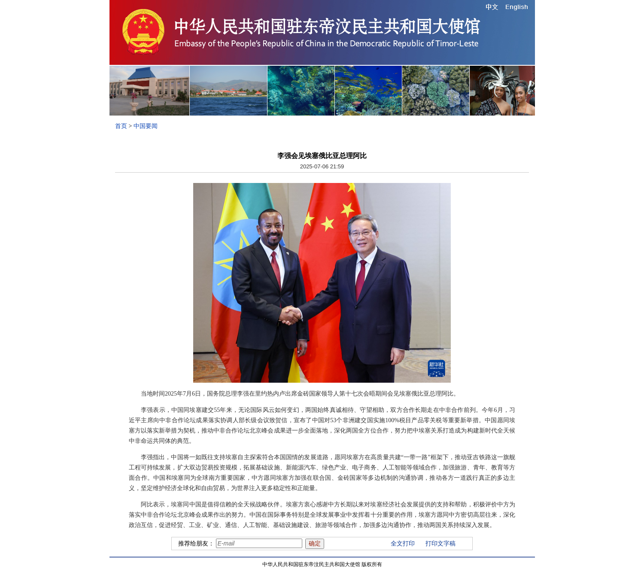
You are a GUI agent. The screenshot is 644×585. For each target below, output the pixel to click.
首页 (121, 126)
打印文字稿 (440, 543)
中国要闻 (146, 126)
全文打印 (403, 543)
